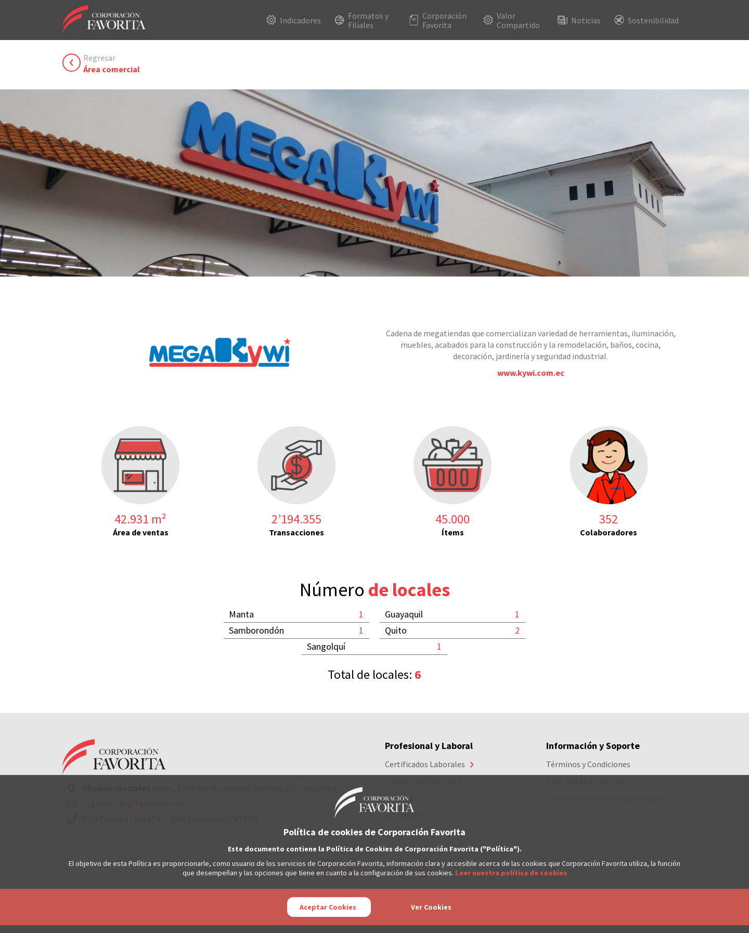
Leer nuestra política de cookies (511, 872)
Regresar (111, 63)
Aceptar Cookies (328, 907)
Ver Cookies (431, 907)
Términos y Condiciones (588, 764)
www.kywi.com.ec (530, 372)
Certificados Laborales (425, 764)
